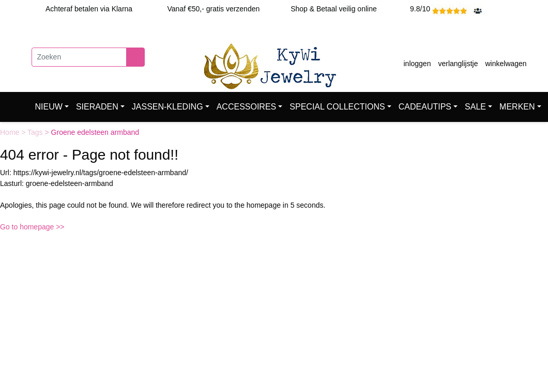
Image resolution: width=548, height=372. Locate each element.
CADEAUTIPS (425, 106)
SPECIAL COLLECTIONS (337, 106)
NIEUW (49, 106)
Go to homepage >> (32, 227)
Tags (35, 132)
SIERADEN (97, 106)
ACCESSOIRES (247, 106)
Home (10, 132)
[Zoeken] (79, 57)
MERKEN (517, 106)
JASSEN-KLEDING (167, 106)
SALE (475, 106)
